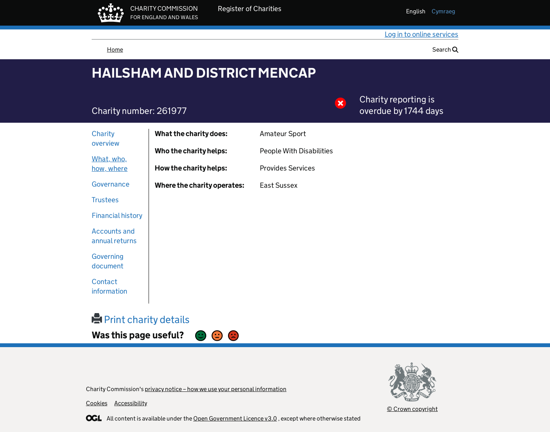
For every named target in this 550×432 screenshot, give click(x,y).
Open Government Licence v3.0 (235, 418)
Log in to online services (421, 34)
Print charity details (140, 319)
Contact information (109, 286)
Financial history (117, 215)
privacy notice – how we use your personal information (215, 389)
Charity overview (106, 138)
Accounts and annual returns (114, 236)
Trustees (105, 199)
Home (115, 49)
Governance (110, 184)
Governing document (107, 261)
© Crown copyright (412, 409)
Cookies (96, 403)
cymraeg (443, 11)
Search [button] (445, 49)
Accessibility (130, 403)
